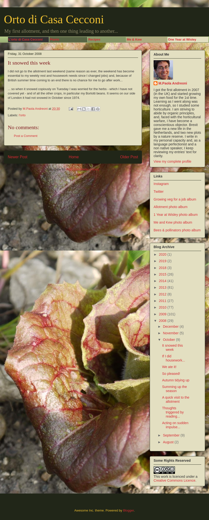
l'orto (22, 115)
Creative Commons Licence (174, 480)
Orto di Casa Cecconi (54, 19)
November (171, 333)
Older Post (129, 157)
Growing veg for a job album (175, 199)
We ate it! (169, 367)
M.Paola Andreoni (172, 83)
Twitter (159, 191)
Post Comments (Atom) (82, 169)
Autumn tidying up (175, 380)
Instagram (161, 184)
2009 (163, 314)
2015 (163, 274)
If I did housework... (173, 358)
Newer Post (17, 157)
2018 (163, 268)
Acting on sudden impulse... (175, 425)
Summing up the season (174, 389)
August (168, 442)
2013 (163, 287)
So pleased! (171, 374)
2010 (163, 307)
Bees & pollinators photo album (177, 230)
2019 (163, 261)
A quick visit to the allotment (175, 399)
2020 (163, 254)
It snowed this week (172, 348)
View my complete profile (172, 161)
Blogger (128, 510)
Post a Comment (25, 136)
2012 (163, 294)
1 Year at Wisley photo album (176, 215)
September (171, 435)
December (171, 326)
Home (74, 157)
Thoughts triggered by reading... (173, 412)
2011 (163, 301)
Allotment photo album (170, 207)
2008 (163, 321)
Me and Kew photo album (173, 222)
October (169, 340)
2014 (163, 281)
